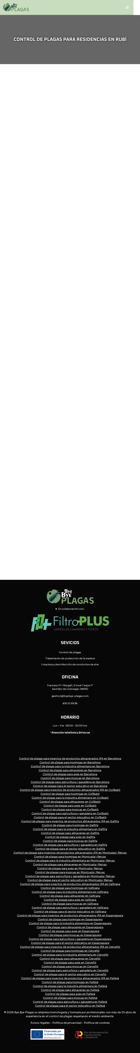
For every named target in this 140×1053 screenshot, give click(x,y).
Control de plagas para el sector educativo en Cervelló (70, 974)
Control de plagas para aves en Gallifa (70, 837)
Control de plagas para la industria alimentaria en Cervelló (70, 955)
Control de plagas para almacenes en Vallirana (70, 896)
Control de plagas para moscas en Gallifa (70, 841)
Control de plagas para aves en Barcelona (70, 774)
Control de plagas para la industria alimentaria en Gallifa (70, 829)
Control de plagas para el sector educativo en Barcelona (70, 786)
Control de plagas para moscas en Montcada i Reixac (70, 872)
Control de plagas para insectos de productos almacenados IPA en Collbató (70, 790)
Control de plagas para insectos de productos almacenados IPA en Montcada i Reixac (70, 852)
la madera (89, 658)
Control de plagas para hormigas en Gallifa (70, 825)
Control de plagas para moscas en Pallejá (70, 998)
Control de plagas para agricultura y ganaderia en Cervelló (70, 970)
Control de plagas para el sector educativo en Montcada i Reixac (70, 880)
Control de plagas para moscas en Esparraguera (70, 935)
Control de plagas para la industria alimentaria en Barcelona (70, 766)
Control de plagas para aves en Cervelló (70, 962)
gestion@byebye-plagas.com (70, 696)
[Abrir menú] (127, 7)
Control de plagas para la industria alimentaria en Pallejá (70, 986)
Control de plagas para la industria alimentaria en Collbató (70, 798)
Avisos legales (40, 1023)
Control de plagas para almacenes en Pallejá (70, 990)
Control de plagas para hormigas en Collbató (70, 794)
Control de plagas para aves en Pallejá (70, 994)
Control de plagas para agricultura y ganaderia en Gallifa (70, 845)
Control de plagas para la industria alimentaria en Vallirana (70, 892)
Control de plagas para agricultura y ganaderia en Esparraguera (70, 939)
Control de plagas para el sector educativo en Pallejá (70, 1006)
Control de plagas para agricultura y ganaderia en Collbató (70, 813)
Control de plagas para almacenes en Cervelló (70, 958)
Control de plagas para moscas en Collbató (70, 809)
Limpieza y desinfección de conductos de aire (70, 664)
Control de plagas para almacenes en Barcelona (70, 770)
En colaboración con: (71, 608)
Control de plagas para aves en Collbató (70, 805)
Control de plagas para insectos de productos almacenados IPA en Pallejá (70, 978)
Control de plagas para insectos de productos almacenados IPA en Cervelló (70, 947)
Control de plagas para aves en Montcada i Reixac (70, 868)
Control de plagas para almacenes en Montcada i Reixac (70, 864)
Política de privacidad (66, 1023)
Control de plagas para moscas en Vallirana (70, 904)
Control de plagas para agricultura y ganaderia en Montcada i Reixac (70, 876)
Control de (66, 652)
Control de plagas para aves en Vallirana (70, 900)
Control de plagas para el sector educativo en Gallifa (70, 849)
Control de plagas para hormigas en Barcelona (70, 762)
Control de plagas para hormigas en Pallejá (70, 982)
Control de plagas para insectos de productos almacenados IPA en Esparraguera (70, 915)
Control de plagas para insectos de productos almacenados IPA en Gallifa (70, 821)
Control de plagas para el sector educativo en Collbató (70, 817)
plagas (77, 652)
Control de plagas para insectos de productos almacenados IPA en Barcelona (70, 758)
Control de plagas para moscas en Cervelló (70, 966)
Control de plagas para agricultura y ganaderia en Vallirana (70, 907)
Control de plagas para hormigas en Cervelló (70, 951)
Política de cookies (97, 1023)
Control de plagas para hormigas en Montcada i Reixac (70, 856)
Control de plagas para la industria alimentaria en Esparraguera (70, 923)
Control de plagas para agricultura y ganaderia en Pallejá (70, 1002)
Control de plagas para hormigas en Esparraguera (70, 919)
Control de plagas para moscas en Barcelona (70, 778)
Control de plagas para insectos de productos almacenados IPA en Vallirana (70, 884)
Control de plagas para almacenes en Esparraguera (70, 927)
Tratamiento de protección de (64, 658)
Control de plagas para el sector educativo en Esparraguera (70, 943)
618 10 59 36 (70, 703)
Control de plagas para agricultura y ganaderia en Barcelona (70, 782)
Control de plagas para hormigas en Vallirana (70, 888)
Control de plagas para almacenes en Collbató (70, 801)
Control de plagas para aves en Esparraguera (70, 931)
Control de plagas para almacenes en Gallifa (70, 833)
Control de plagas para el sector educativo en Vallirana (70, 911)
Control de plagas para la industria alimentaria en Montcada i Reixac (70, 860)
